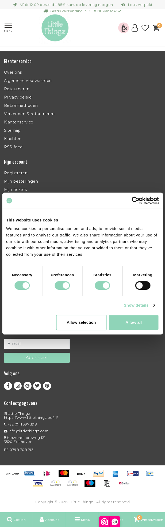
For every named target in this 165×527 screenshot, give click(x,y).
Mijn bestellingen (21, 181)
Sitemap (12, 130)
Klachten (13, 138)
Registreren (16, 173)
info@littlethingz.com (26, 431)
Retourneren (16, 88)
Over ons (13, 72)
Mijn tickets (15, 189)
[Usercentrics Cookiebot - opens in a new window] (135, 201)
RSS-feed (13, 147)
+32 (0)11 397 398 (20, 424)
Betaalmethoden (21, 105)
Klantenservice (18, 122)
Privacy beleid (18, 97)
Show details (136, 305)
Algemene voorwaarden (28, 80)
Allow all (133, 322)
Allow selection (81, 322)
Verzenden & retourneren (29, 113)
